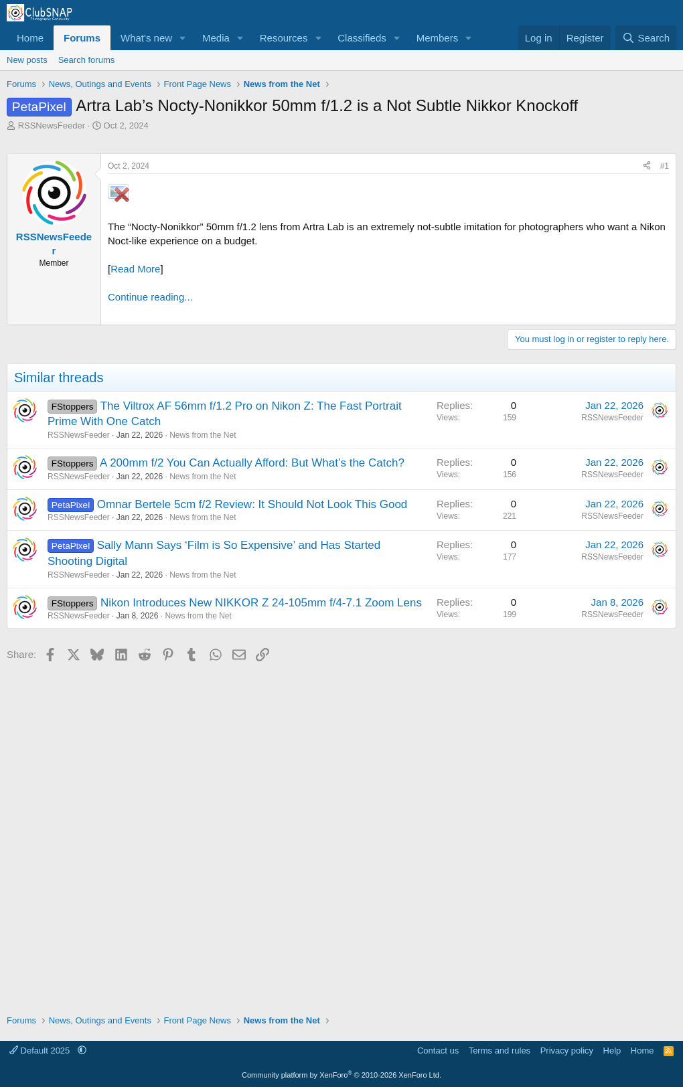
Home (30, 38)
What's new (146, 38)
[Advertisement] (341, 833)
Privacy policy (566, 1051)
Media (216, 38)
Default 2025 (40, 1051)
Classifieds (361, 38)
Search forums (86, 60)
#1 (664, 166)
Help (612, 1051)
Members (437, 38)
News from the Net (202, 435)
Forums (82, 38)
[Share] (647, 166)
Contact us (438, 1051)
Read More (135, 268)
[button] (182, 37)
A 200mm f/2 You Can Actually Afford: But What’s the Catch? (252, 462)
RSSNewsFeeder (51, 125)
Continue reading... (150, 297)
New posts (27, 60)
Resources (284, 38)
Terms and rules (499, 1051)
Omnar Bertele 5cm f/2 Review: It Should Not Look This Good (252, 504)
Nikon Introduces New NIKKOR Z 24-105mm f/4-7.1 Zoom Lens (261, 602)
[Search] (645, 37)
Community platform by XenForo (341, 1075)
